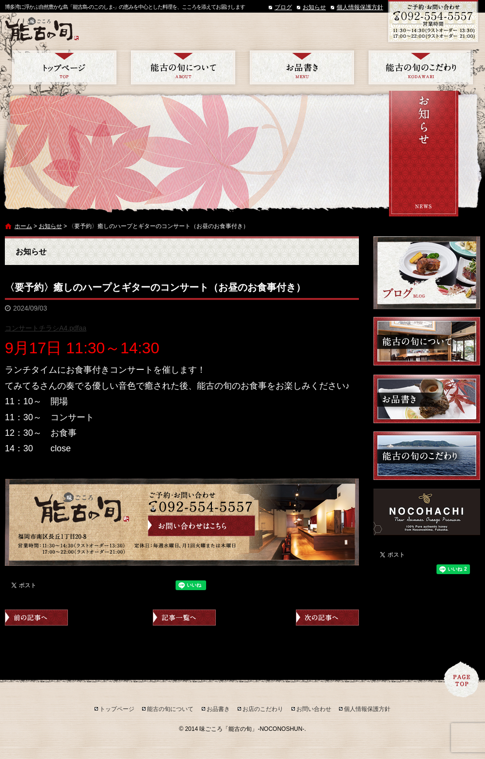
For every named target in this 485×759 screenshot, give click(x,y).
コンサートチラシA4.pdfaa (45, 328)
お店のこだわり (420, 67)
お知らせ (314, 7)
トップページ (64, 67)
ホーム (23, 226)
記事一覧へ (184, 618)
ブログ (283, 7)
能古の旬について (183, 67)
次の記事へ (327, 618)
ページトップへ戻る (461, 679)
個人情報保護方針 (360, 7)
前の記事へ (36, 618)
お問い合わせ (313, 709)
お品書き (301, 67)
